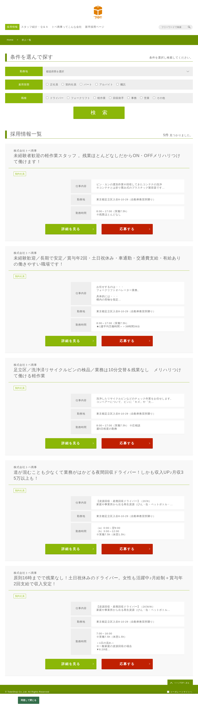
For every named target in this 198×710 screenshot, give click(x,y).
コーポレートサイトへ (181, 692)
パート (88, 84)
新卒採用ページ (94, 26)
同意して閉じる (29, 700)
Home (10, 39)
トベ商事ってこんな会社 (67, 26)
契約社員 (71, 84)
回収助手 (118, 97)
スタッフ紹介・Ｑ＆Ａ (34, 26)
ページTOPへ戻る (181, 683)
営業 (147, 97)
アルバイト (106, 84)
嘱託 (123, 84)
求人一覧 (26, 40)
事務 (134, 97)
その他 (161, 97)
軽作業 (101, 97)
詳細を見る (70, 229)
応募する (127, 229)
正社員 (54, 84)
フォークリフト (80, 97)
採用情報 (12, 26)
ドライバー (57, 97)
